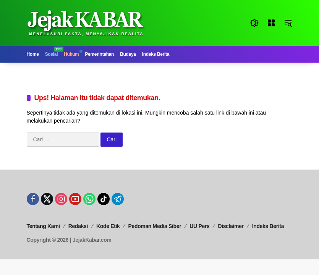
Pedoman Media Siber (154, 226)
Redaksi (78, 226)
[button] (254, 23)
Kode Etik (108, 226)
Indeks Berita (268, 226)
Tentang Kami (43, 226)
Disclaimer (230, 226)
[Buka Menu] (271, 23)
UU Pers (199, 226)
